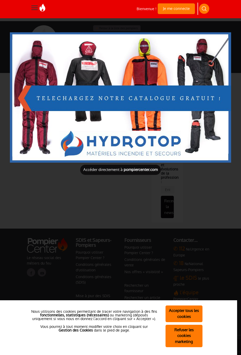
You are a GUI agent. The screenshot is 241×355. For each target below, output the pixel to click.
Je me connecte (176, 8)
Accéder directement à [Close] (120, 169)
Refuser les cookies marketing (184, 336)
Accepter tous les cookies (184, 313)
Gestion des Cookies (76, 330)
